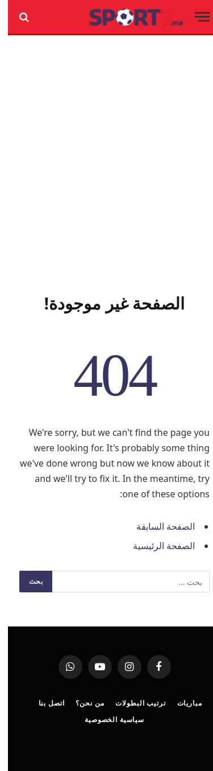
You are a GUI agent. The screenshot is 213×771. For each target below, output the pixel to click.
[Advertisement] (106, 162)
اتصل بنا (44, 703)
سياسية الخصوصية (106, 719)
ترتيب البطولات (132, 703)
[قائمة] (194, 17)
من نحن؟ (82, 703)
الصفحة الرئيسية (156, 545)
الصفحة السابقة (157, 526)
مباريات (181, 703)
